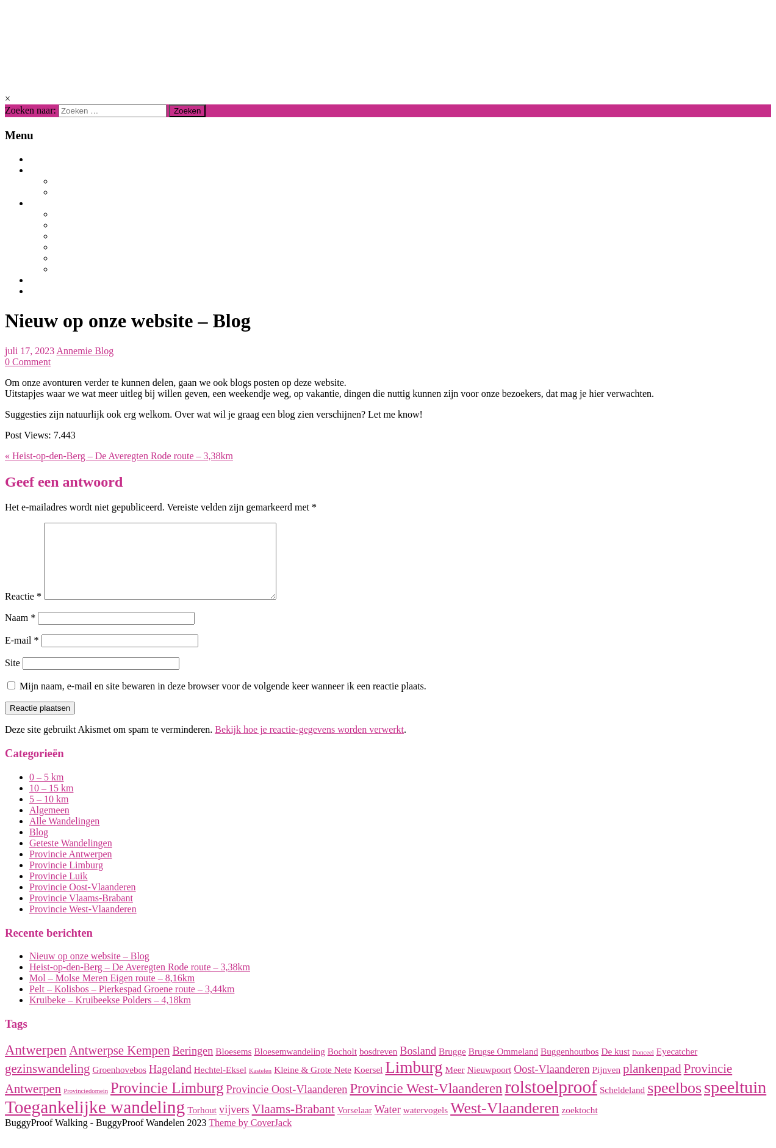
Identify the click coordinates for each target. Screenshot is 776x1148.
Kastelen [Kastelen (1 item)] (260, 1085)
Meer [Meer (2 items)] (455, 1084)
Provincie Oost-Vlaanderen (124, 247)
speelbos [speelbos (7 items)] (674, 1102)
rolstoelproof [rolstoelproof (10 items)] (551, 1101)
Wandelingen (62, 170)
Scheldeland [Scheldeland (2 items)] (622, 1104)
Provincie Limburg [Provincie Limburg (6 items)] (167, 1102)
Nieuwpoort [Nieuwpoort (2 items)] (489, 1084)
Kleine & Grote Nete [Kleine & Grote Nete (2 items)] (312, 1084)
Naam (20, 632)
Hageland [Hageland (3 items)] (170, 1084)
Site (12, 677)
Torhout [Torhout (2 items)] (202, 1124)
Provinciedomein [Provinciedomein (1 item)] (85, 1105)
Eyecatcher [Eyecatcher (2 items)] (676, 1066)
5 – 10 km (48, 813)
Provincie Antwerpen (108, 225)
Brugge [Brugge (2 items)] (452, 1066)
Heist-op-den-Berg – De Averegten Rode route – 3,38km (139, 981)
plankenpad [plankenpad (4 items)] (652, 1083)
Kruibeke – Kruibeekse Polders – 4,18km (110, 1014)
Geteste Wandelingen (109, 192)
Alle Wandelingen (100, 181)
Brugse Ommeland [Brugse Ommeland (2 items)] (503, 1066)
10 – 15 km (51, 802)
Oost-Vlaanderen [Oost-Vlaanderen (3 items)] (551, 1084)
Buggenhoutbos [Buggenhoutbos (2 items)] (569, 1066)
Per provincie (63, 203)
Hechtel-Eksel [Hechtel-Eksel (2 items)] (220, 1084)
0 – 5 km (46, 792)
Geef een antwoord (64, 482)
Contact (51, 291)
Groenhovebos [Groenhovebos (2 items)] (119, 1084)
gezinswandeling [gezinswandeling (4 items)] (47, 1083)
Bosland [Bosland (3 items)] (418, 1065)
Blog (41, 159)
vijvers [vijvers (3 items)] (234, 1124)
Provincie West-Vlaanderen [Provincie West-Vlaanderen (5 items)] (426, 1103)
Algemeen (49, 824)
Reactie (23, 611)
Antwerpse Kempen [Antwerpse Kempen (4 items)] (119, 1065)
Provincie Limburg (100, 214)
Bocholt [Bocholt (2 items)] (342, 1066)
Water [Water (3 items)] (388, 1124)
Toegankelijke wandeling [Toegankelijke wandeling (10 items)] (95, 1122)
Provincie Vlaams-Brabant (123, 236)
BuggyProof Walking (123, 41)
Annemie (75, 351)
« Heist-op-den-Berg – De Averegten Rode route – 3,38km (119, 456)
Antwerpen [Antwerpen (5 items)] (35, 1064)
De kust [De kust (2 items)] (615, 1066)
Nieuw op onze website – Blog (89, 970)
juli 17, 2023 (29, 351)
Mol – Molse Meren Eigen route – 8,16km (112, 992)
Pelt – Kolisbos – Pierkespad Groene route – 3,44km (131, 1003)
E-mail (22, 655)
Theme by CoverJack (250, 1137)
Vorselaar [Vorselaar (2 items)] (354, 1124)
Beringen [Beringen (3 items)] (193, 1065)
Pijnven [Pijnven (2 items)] (606, 1084)
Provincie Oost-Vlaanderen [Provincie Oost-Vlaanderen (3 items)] (287, 1104)
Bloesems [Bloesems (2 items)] (233, 1066)
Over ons (52, 280)
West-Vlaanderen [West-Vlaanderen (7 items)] (504, 1123)
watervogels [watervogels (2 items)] (425, 1124)
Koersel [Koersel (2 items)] (368, 1084)
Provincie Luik (89, 269)
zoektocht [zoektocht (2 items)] (580, 1124)
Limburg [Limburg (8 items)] (413, 1082)
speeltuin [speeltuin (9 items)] (735, 1101)
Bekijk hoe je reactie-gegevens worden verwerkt (309, 744)
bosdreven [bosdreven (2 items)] (378, 1066)
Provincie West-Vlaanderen (124, 258)
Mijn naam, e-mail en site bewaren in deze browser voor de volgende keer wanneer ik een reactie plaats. (223, 701)
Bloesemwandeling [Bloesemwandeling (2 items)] (289, 1066)
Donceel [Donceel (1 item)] (643, 1067)
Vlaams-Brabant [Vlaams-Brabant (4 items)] (293, 1123)
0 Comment (28, 362)
